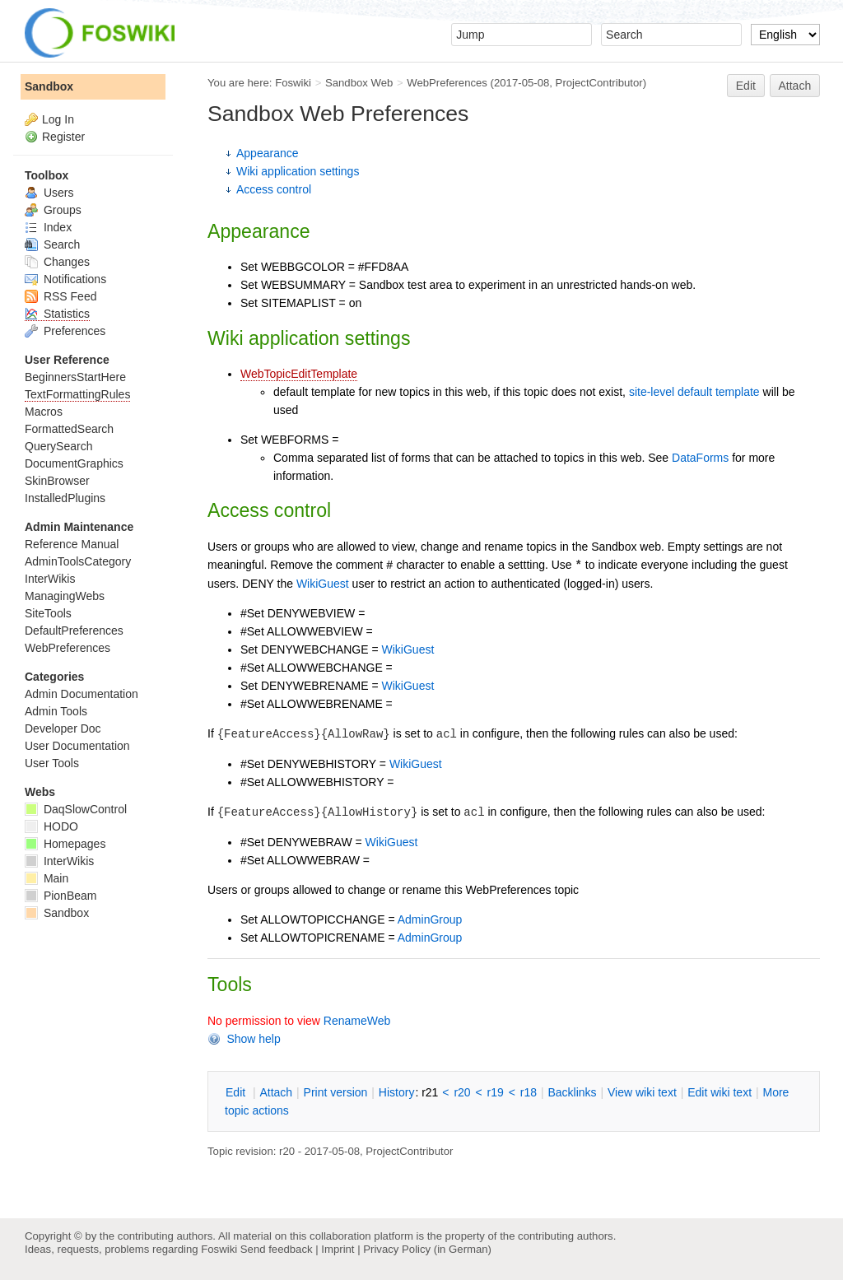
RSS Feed (60, 296)
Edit (746, 85)
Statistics (57, 313)
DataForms (700, 457)
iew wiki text (642, 1092)
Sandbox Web (359, 83)
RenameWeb (357, 1020)
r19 (495, 1092)
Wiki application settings (297, 171)
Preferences (65, 330)
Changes (57, 261)
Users (49, 192)
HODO (51, 826)
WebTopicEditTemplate (298, 373)
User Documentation (77, 745)
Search (52, 244)
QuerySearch (58, 446)
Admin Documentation (81, 694)
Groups (53, 209)
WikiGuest (322, 583)
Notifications (65, 279)
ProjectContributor (599, 83)
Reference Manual (72, 544)
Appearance (267, 153)
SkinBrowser (57, 480)
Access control (273, 189)
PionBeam (60, 895)
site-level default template (694, 391)
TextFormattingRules (77, 394)
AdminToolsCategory (78, 561)
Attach (795, 85)
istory (397, 1092)
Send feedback (276, 1249)
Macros (44, 411)
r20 (462, 1092)
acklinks (571, 1092)
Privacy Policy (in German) (427, 1249)
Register (63, 136)
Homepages (65, 843)
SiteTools (48, 613)
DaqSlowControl (76, 809)
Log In (58, 119)
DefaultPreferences (74, 630)
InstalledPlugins (65, 498)
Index (48, 227)
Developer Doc (63, 728)
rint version (336, 1092)
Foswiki (293, 83)
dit (237, 1092)
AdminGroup (430, 919)
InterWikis (50, 578)
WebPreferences (447, 83)
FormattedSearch (69, 428)
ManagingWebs (65, 596)
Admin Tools (56, 711)
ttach (275, 1092)
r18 (528, 1092)
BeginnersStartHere (75, 377)
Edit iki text (719, 1092)
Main (46, 878)
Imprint (337, 1249)
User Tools (52, 763)
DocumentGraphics (74, 463)
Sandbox (49, 86)
